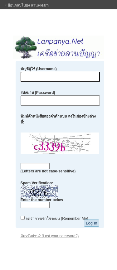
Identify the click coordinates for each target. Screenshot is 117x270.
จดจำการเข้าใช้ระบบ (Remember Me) (54, 218)
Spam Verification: (42, 194)
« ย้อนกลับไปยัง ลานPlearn (27, 5)
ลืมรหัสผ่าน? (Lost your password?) (50, 236)
